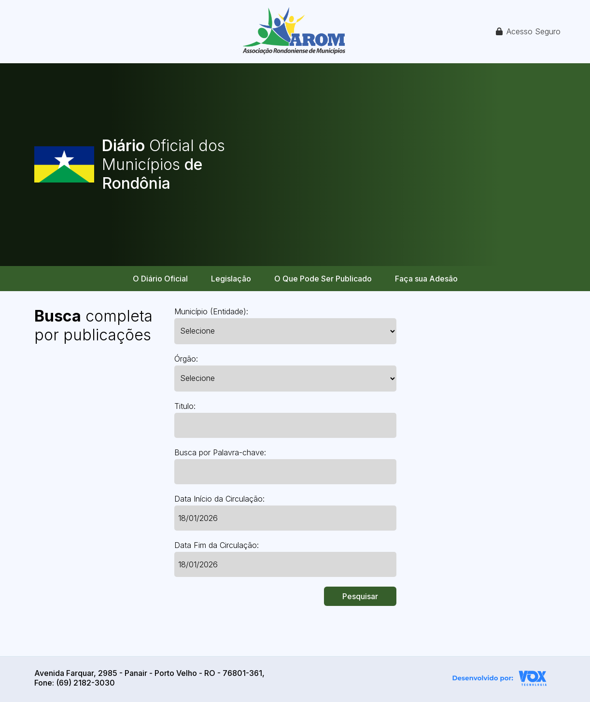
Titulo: (185, 406)
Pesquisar (360, 596)
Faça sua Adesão (426, 278)
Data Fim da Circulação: (216, 545)
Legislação (231, 278)
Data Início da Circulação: (219, 499)
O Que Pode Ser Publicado (323, 278)
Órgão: (186, 359)
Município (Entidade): (211, 311)
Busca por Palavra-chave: (220, 452)
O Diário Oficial (160, 278)
